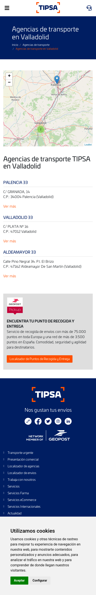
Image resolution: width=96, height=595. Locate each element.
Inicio (15, 44)
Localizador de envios (22, 473)
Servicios (14, 486)
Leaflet (88, 144)
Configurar (40, 580)
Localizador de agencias (23, 466)
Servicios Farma (18, 493)
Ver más (9, 206)
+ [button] (9, 76)
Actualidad (15, 513)
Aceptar (19, 580)
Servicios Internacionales (24, 506)
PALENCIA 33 (15, 182)
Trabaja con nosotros (22, 480)
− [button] (9, 82)
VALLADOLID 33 (18, 217)
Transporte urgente (20, 453)
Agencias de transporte (36, 44)
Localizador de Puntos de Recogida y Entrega (40, 359)
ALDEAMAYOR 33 (19, 252)
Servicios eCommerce (22, 500)
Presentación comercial (23, 459)
